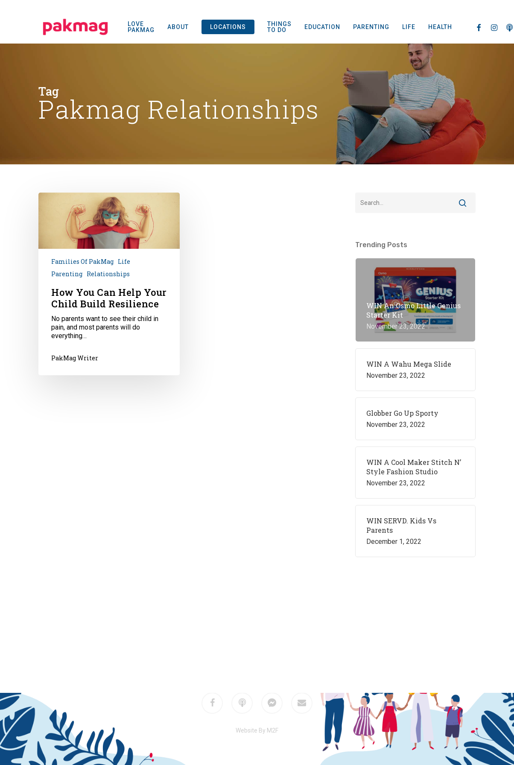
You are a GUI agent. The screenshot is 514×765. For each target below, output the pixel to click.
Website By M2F (257, 730)
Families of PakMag (82, 261)
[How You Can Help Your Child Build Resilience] (109, 284)
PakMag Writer (74, 358)
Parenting (66, 274)
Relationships (108, 274)
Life (124, 261)
